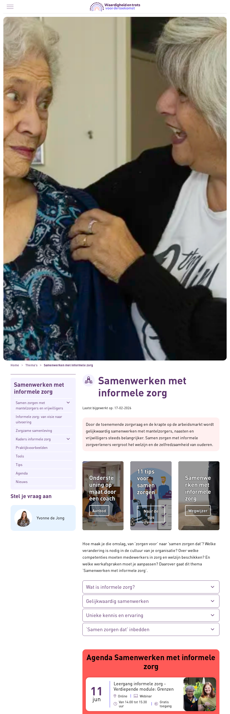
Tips (19, 464)
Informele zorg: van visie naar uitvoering (39, 419)
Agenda (22, 473)
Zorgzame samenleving (34, 430)
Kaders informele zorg (33, 439)
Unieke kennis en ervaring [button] (114, 615)
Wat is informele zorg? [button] (110, 587)
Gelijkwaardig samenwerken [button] (117, 601)
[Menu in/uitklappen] (10, 6)
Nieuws (22, 481)
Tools (20, 456)
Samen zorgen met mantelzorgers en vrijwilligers (39, 405)
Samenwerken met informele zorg (39, 388)
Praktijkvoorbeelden (32, 447)
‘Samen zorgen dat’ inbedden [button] (117, 629)
